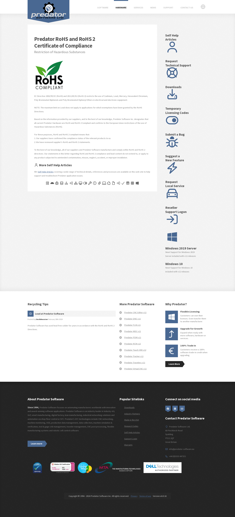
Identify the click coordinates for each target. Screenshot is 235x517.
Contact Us (186, 7)
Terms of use (145, 496)
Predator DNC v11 (132, 318)
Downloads (129, 407)
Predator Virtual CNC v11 (135, 368)
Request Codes (131, 426)
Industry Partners (132, 413)
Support (168, 7)
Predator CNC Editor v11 (135, 312)
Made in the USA (131, 420)
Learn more (36, 443)
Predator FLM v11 (132, 325)
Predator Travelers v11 (134, 362)
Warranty (128, 445)
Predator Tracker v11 (133, 356)
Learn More (174, 364)
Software (102, 7)
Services (138, 7)
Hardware (121, 7)
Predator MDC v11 (132, 331)
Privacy (134, 496)
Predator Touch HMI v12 (135, 350)
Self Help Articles (46, 171)
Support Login (130, 438)
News (153, 7)
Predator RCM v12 (132, 343)
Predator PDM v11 (132, 337)
